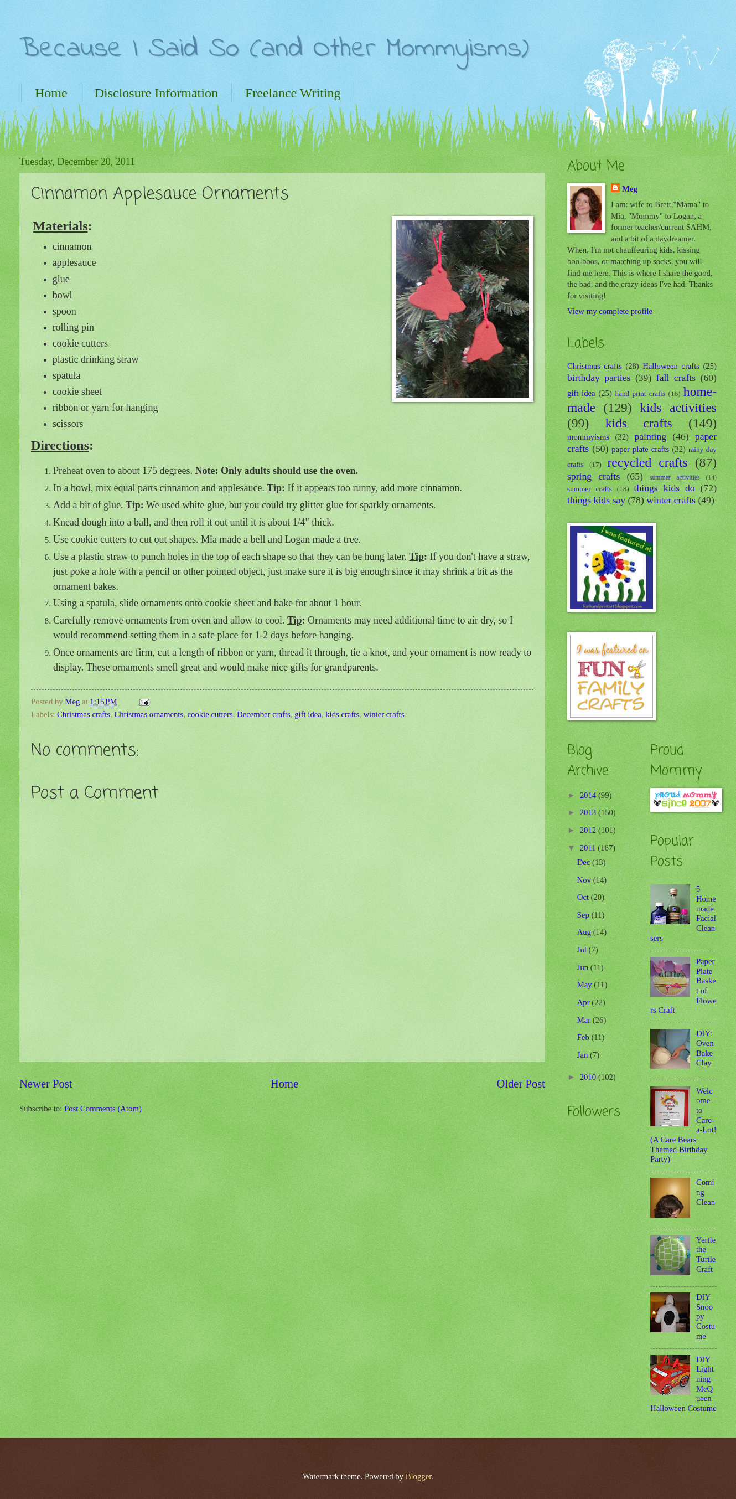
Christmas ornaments (148, 714)
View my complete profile (609, 311)
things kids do (664, 487)
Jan (583, 1054)
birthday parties (598, 377)
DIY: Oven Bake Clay (705, 1048)
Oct (584, 897)
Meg (629, 188)
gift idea (308, 714)
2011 (589, 847)
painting (650, 436)
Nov (585, 879)
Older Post (520, 1084)
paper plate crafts (640, 449)
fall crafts (676, 377)
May (585, 984)
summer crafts (589, 489)
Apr (584, 1002)
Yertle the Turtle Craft (706, 1254)
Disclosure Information (156, 93)
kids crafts (342, 714)
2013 (589, 812)
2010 (589, 1077)
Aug (585, 932)
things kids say (596, 500)
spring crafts (593, 476)
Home (51, 93)
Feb (584, 1037)
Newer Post (45, 1084)
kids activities (678, 407)
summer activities (675, 477)
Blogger (419, 1476)
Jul (583, 949)
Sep (584, 914)
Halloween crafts (670, 366)
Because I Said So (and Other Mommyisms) (274, 49)
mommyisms (588, 436)
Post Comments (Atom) (103, 1108)
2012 (589, 830)
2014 (589, 795)
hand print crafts (640, 393)
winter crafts (383, 714)
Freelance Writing (293, 93)
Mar (585, 1020)
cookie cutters (209, 714)
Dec (584, 862)
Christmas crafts (83, 714)
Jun (583, 967)
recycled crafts (648, 462)
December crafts (264, 714)
